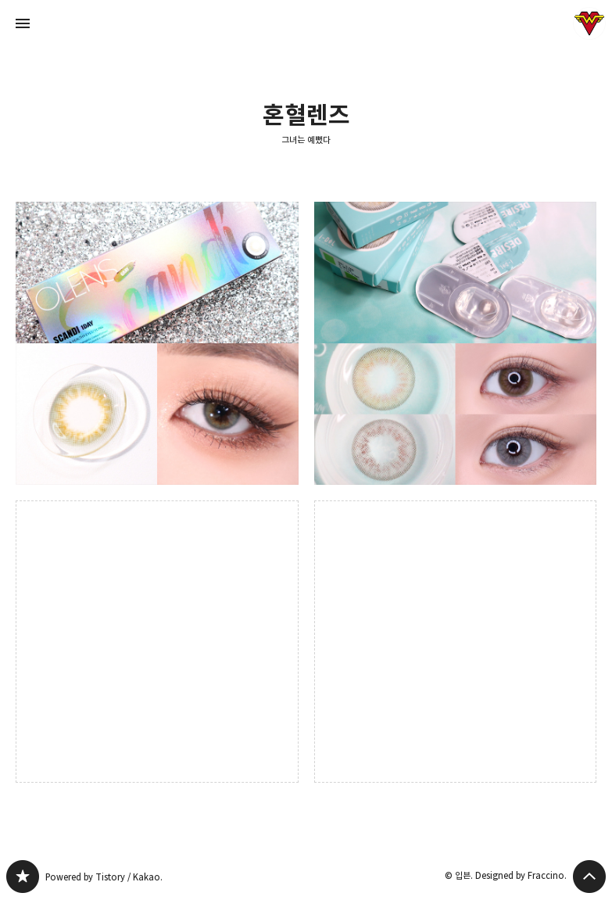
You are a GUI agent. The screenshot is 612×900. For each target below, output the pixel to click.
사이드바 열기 (22, 23)
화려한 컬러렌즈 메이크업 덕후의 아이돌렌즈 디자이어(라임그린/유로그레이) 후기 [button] (455, 343)
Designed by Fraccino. (521, 875)
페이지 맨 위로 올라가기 (589, 876)
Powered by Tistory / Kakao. (104, 877)
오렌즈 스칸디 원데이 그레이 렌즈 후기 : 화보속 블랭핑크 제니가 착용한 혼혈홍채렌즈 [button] (157, 343)
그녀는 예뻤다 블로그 (22, 876)
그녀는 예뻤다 (306, 139)
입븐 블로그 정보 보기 (589, 23)
